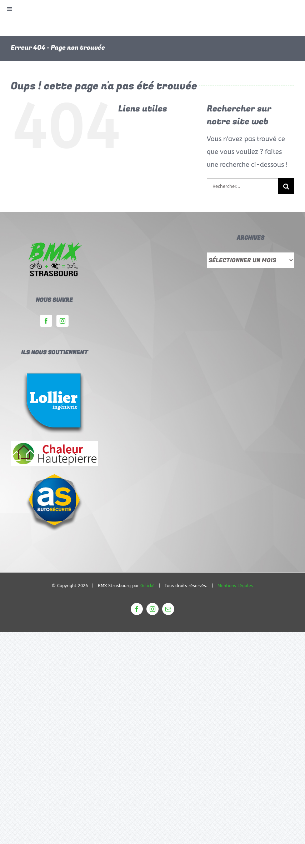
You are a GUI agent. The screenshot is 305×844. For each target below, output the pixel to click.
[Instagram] (62, 321)
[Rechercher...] (242, 186)
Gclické (147, 585)
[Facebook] (46, 321)
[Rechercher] (286, 186)
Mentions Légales (235, 585)
